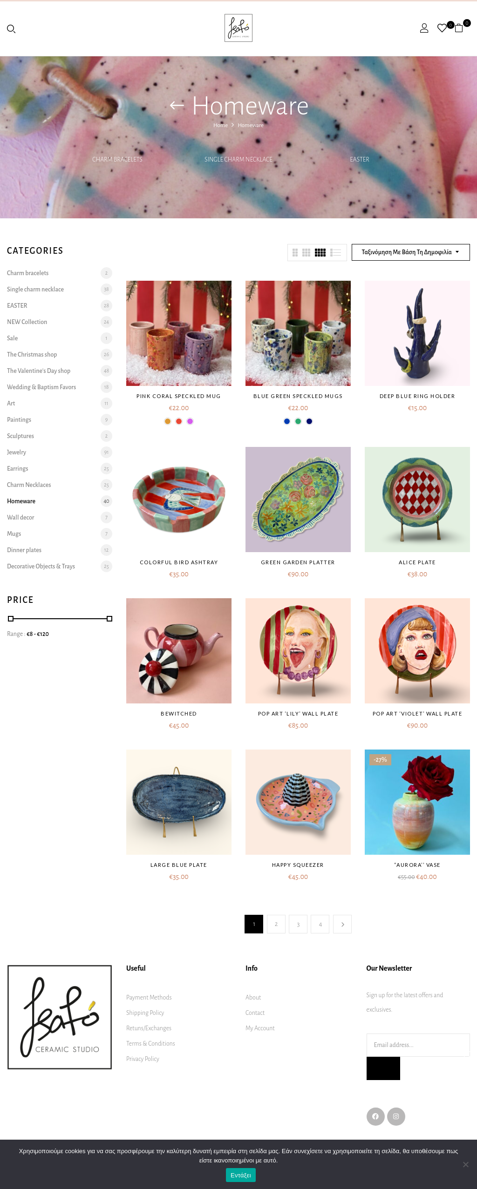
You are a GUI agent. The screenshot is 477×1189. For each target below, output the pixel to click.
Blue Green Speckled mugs (298, 396)
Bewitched (179, 713)
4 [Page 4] (320, 923)
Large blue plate (178, 865)
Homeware (21, 501)
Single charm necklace (238, 159)
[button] (462, 28)
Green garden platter (298, 562)
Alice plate (417, 562)
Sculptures (20, 436)
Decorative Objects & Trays (41, 566)
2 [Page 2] (276, 923)
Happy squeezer (298, 865)
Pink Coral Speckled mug (178, 396)
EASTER (359, 159)
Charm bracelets (117, 159)
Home (220, 125)
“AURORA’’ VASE (417, 865)
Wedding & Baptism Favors (41, 387)
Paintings (19, 420)
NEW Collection (27, 322)
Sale (12, 338)
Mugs (14, 534)
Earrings (17, 469)
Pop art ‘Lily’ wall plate (298, 713)
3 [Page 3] (298, 923)
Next (342, 924)
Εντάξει (241, 1175)
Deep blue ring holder (418, 396)
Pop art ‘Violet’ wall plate (418, 713)
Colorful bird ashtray (179, 562)
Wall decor (20, 517)
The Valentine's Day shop (38, 371)
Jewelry (16, 452)
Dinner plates (24, 550)
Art (11, 403)
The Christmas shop (32, 354)
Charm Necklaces (29, 485)
